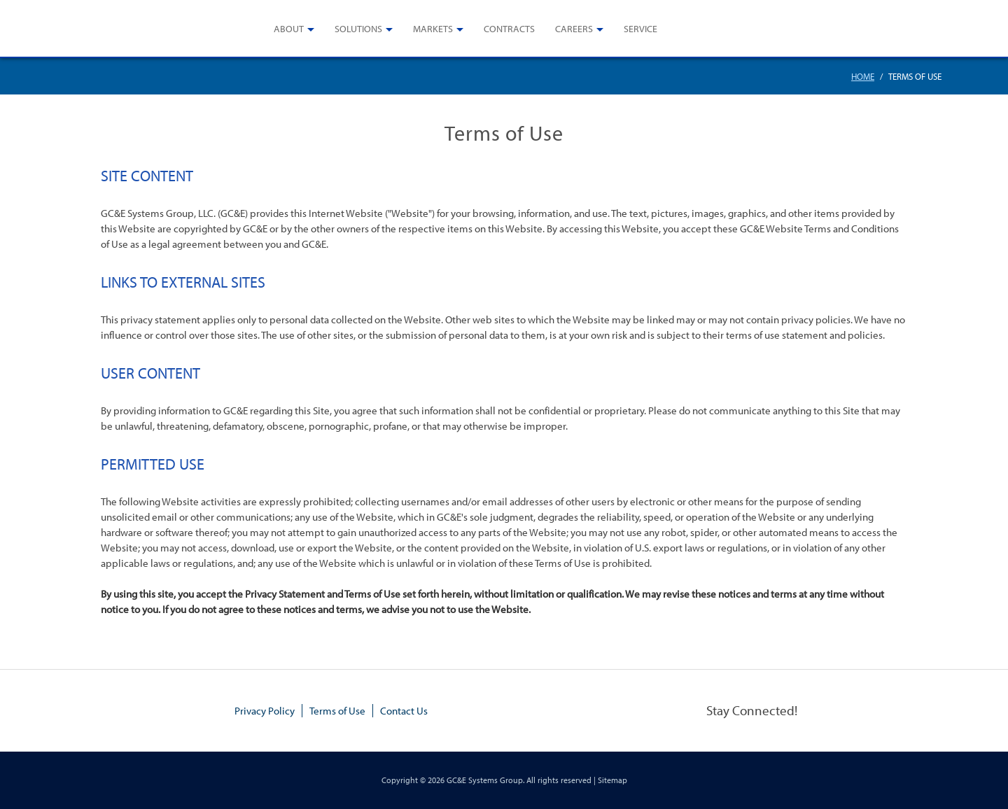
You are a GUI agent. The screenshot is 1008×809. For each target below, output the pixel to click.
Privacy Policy (264, 710)
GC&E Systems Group (485, 780)
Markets (433, 28)
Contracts (509, 28)
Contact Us (404, 710)
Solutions (358, 28)
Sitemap (612, 780)
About (289, 28)
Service (640, 28)
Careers (574, 28)
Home (862, 76)
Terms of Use (337, 710)
